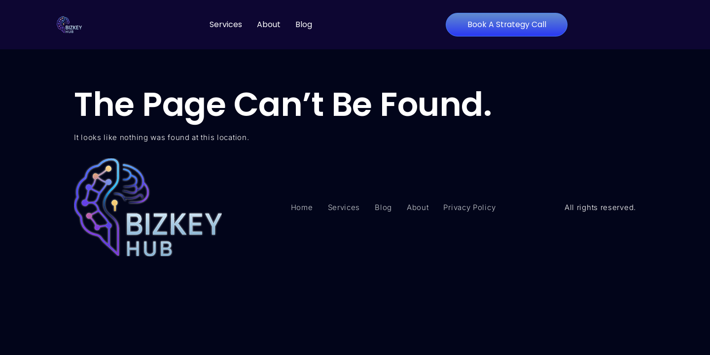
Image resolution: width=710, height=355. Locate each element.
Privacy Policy (469, 207)
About (269, 24)
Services (226, 24)
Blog (303, 24)
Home (302, 207)
